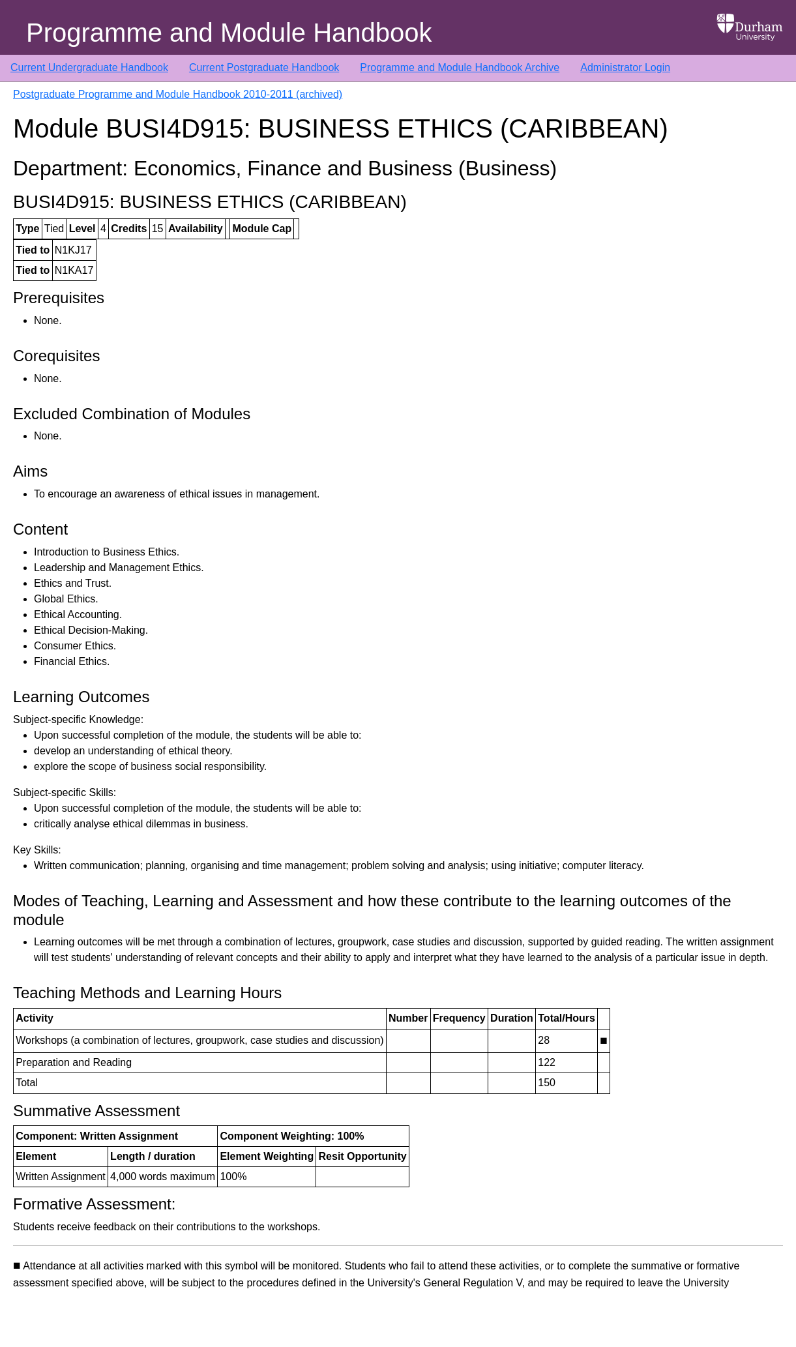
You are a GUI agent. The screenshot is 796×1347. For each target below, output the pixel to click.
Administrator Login (625, 67)
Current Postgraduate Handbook (264, 67)
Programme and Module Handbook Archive (459, 67)
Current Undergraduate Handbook (89, 67)
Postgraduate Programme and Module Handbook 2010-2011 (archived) (177, 94)
